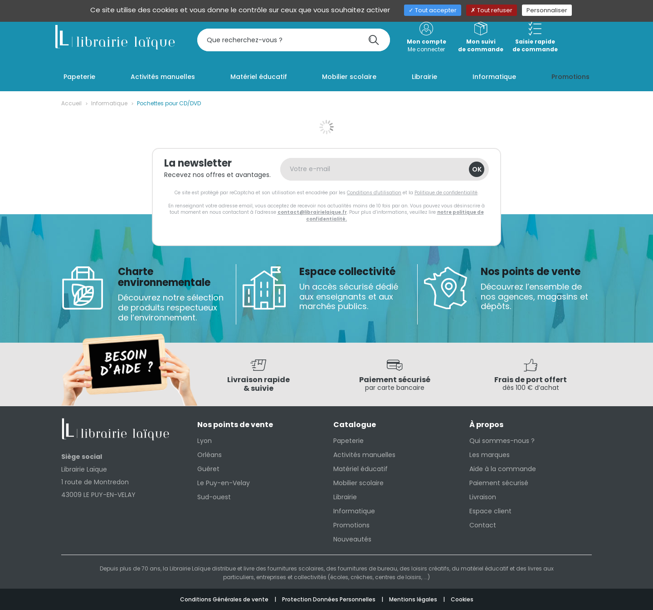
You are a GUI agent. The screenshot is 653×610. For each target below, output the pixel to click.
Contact (482, 525)
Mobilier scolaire (358, 482)
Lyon (204, 440)
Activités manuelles (364, 454)
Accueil (71, 103)
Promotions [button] (570, 76)
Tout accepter (433, 10)
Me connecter (426, 37)
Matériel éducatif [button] (258, 76)
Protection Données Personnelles (329, 599)
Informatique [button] (494, 76)
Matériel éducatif (360, 468)
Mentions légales (414, 599)
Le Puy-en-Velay (223, 482)
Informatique (109, 103)
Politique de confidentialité (446, 192)
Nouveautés (352, 539)
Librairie (345, 497)
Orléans (209, 454)
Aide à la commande (502, 468)
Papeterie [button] (79, 76)
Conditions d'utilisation (374, 192)
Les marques (489, 454)
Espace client (490, 511)
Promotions (351, 525)
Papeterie (348, 440)
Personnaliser (546, 10)
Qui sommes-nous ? (502, 440)
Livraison (482, 497)
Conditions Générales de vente (225, 599)
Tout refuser (491, 10)
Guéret (208, 468)
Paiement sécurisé (498, 482)
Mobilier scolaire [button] (349, 76)
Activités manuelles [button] (163, 76)
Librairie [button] (424, 76)
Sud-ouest (214, 497)
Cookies (462, 599)
